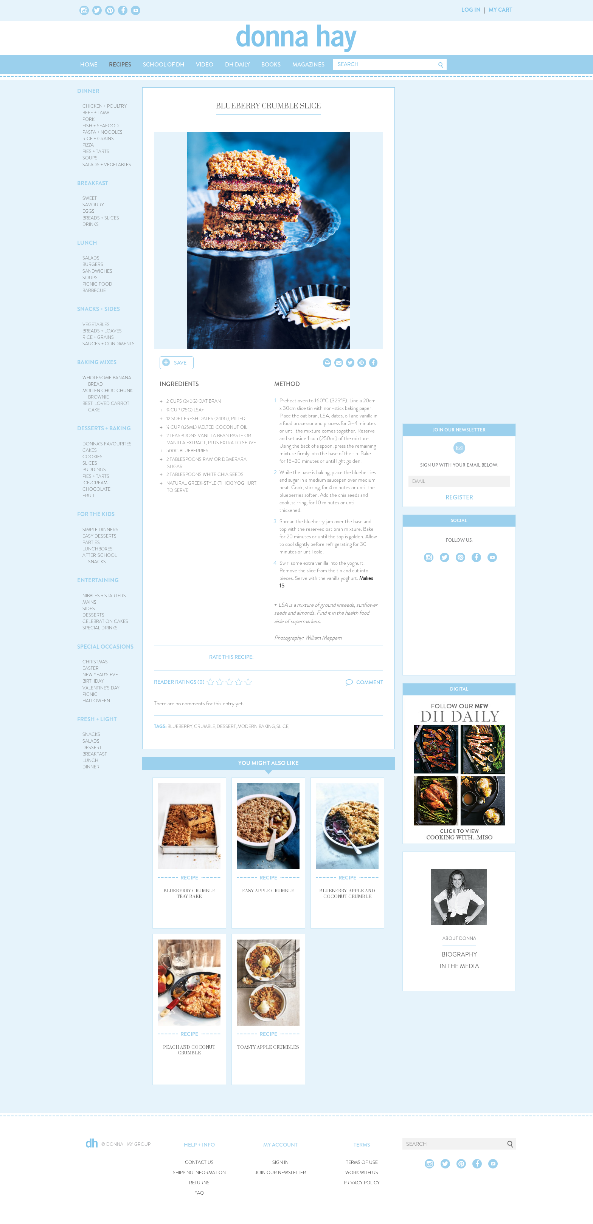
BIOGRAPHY (459, 954)
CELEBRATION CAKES (105, 621)
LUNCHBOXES (97, 549)
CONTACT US (199, 1162)
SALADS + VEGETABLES (106, 164)
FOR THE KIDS (96, 514)
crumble (204, 726)
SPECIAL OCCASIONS (105, 647)
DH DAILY (237, 64)
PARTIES (91, 542)
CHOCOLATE (96, 489)
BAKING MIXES (96, 362)
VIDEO (204, 64)
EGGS (88, 211)
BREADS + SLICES (100, 218)
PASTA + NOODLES (102, 132)
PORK (88, 119)
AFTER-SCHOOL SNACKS (99, 558)
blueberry (180, 726)
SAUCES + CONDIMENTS (108, 343)
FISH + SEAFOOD (100, 125)
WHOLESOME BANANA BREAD (106, 381)
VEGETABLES (96, 324)
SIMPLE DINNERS (100, 529)
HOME (89, 64)
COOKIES (92, 456)
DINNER (88, 91)
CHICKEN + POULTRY (104, 106)
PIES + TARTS (95, 151)
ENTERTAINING (98, 580)
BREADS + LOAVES (102, 331)
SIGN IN (280, 1162)
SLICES (89, 463)
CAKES (89, 450)
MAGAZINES (308, 64)
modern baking (256, 726)
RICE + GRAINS (98, 138)
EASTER (90, 668)
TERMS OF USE (362, 1162)
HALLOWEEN (96, 700)
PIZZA (88, 145)
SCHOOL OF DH (164, 64)
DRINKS (90, 224)
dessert (226, 726)
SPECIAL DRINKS (100, 627)
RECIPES (120, 64)
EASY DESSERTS (99, 536)
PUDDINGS (94, 469)
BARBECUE (94, 290)
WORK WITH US (361, 1173)
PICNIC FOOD (97, 284)
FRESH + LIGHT (97, 719)
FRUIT (88, 495)
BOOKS (271, 64)
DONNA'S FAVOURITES (107, 443)
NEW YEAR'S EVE (100, 674)
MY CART (500, 10)
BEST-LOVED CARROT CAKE (105, 406)
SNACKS (91, 734)
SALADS (90, 258)
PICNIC (90, 694)
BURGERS (92, 264)
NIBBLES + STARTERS (104, 595)
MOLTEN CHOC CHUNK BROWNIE (107, 393)
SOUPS (90, 158)
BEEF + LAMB (95, 112)
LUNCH (87, 243)
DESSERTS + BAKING (104, 428)
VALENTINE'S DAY (101, 688)
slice (282, 726)
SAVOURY (93, 204)
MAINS (89, 602)
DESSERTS (93, 615)
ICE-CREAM (94, 482)
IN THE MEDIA (459, 966)
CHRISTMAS (95, 661)
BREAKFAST (92, 183)
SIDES (88, 608)
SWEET (89, 198)
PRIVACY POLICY (362, 1183)
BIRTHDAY (93, 681)
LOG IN (471, 10)
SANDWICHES (97, 271)
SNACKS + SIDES (98, 309)
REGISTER (459, 498)
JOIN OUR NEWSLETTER (280, 1173)
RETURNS (199, 1183)
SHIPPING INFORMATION (199, 1173)
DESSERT (92, 747)
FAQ (199, 1193)
